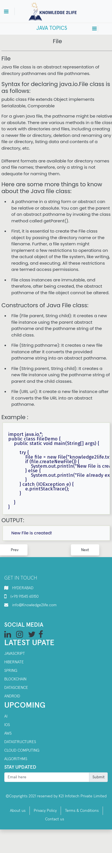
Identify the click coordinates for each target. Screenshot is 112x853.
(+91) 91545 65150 (24, 597)
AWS (8, 733)
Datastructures (20, 742)
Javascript (14, 654)
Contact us (54, 819)
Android (12, 696)
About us (18, 811)
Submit (98, 777)
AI (5, 716)
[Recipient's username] (46, 777)
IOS (7, 725)
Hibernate (14, 662)
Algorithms (15, 759)
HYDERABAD (22, 588)
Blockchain (15, 679)
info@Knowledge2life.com (34, 605)
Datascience (16, 688)
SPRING (10, 671)
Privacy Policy (45, 811)
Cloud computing (21, 750)
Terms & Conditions (82, 811)
